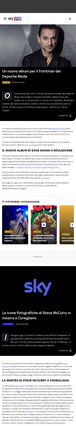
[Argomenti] (70, 19)
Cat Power (45, 178)
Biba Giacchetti (18, 386)
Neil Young (29, 167)
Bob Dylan (54, 167)
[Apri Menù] (5, 18)
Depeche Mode (58, 128)
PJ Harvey (19, 167)
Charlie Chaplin (41, 167)
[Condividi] (65, 115)
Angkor (30, 411)
